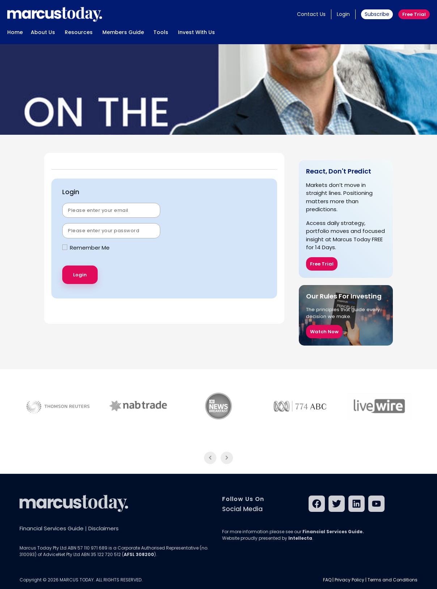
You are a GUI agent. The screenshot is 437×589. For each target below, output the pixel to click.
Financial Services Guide (52, 528)
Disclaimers (103, 528)
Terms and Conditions (392, 580)
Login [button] (343, 14)
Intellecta (300, 538)
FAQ (327, 580)
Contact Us (311, 14)
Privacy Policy (349, 580)
